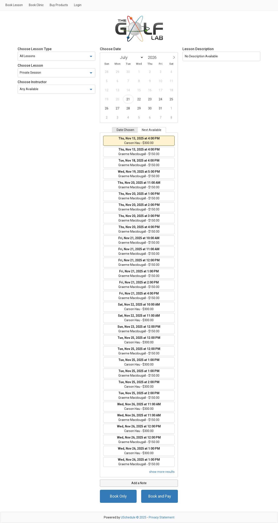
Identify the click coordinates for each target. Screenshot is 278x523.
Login (77, 5)
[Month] (131, 57)
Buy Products (59, 5)
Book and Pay (159, 496)
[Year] (153, 57)
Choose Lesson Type (34, 49)
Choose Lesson (30, 65)
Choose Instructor (32, 82)
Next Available (151, 130)
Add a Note (139, 483)
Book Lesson (14, 5)
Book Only (118, 496)
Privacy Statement (161, 517)
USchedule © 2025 (133, 517)
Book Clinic (36, 5)
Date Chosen (125, 130)
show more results (162, 471)
